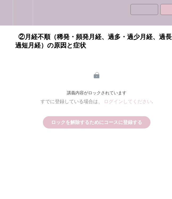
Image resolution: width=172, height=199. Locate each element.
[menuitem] (23, 12)
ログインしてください (128, 101)
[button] (6, 12)
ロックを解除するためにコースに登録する (96, 122)
